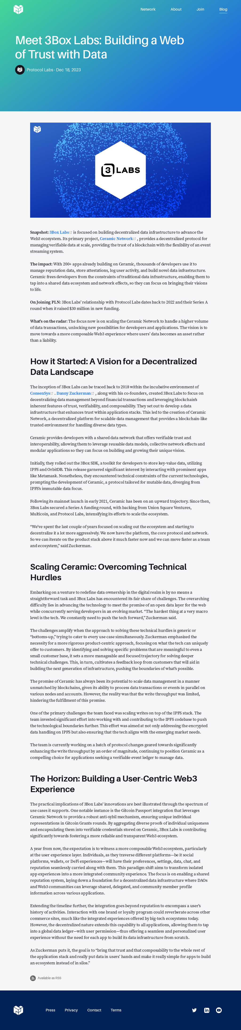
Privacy (71, 1010)
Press (50, 1010)
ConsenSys (42, 393)
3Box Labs (61, 232)
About (176, 9)
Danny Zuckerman (75, 393)
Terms (116, 1010)
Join (200, 9)
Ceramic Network (118, 238)
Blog (223, 9)
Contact (94, 1010)
